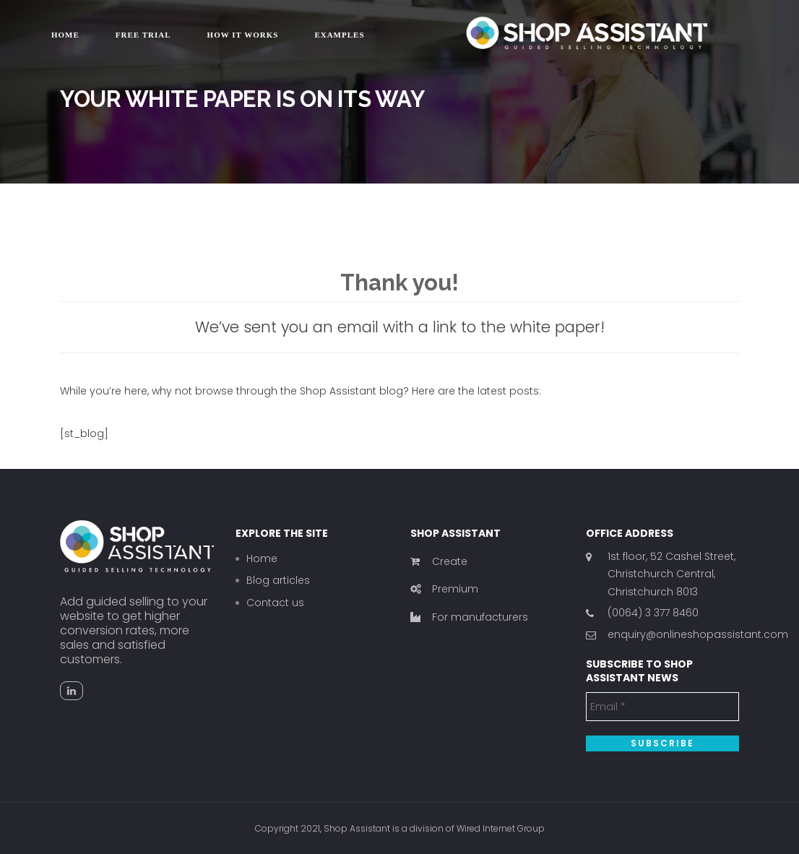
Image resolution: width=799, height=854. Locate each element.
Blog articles (278, 580)
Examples (339, 34)
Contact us (275, 602)
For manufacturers (469, 617)
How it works (243, 34)
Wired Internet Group (501, 828)
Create (438, 561)
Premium (444, 589)
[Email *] (663, 706)
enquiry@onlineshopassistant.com (698, 634)
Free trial (143, 34)
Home (65, 34)
